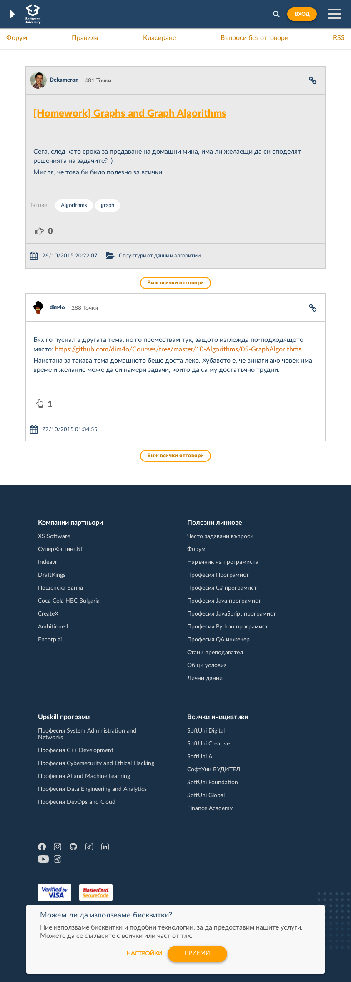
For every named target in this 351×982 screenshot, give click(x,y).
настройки (143, 954)
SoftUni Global (206, 795)
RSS (339, 38)
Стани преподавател (215, 652)
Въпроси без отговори (254, 38)
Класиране (159, 38)
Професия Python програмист (227, 627)
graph (107, 205)
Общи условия (207, 665)
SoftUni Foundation (212, 782)
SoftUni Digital (206, 731)
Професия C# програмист (222, 588)
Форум (16, 38)
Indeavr (47, 562)
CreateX (48, 614)
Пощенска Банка (60, 588)
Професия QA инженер (218, 640)
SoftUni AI (200, 757)
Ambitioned (53, 627)
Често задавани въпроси (220, 536)
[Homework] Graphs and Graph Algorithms (129, 114)
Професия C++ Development (75, 750)
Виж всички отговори (175, 283)
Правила (85, 38)
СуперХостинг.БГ (61, 549)
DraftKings (51, 575)
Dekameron (64, 80)
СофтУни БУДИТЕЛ (213, 770)
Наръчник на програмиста (222, 562)
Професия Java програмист (224, 601)
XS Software (54, 536)
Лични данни (205, 678)
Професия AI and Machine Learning (84, 776)
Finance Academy (210, 808)
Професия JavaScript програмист (231, 614)
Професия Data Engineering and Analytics (92, 789)
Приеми (197, 954)
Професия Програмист (218, 575)
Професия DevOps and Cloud (76, 802)
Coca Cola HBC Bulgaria (69, 601)
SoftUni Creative (208, 744)
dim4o (57, 307)
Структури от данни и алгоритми (160, 256)
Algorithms (74, 205)
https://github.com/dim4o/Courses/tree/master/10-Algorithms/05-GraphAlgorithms (178, 349)
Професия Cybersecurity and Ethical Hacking (96, 763)
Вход (302, 14)
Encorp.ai (50, 640)
